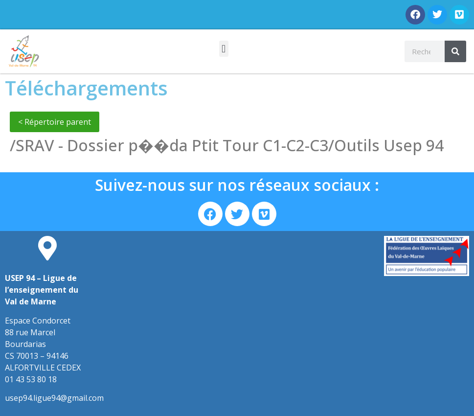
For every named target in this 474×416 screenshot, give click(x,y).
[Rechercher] (455, 51)
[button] (223, 49)
